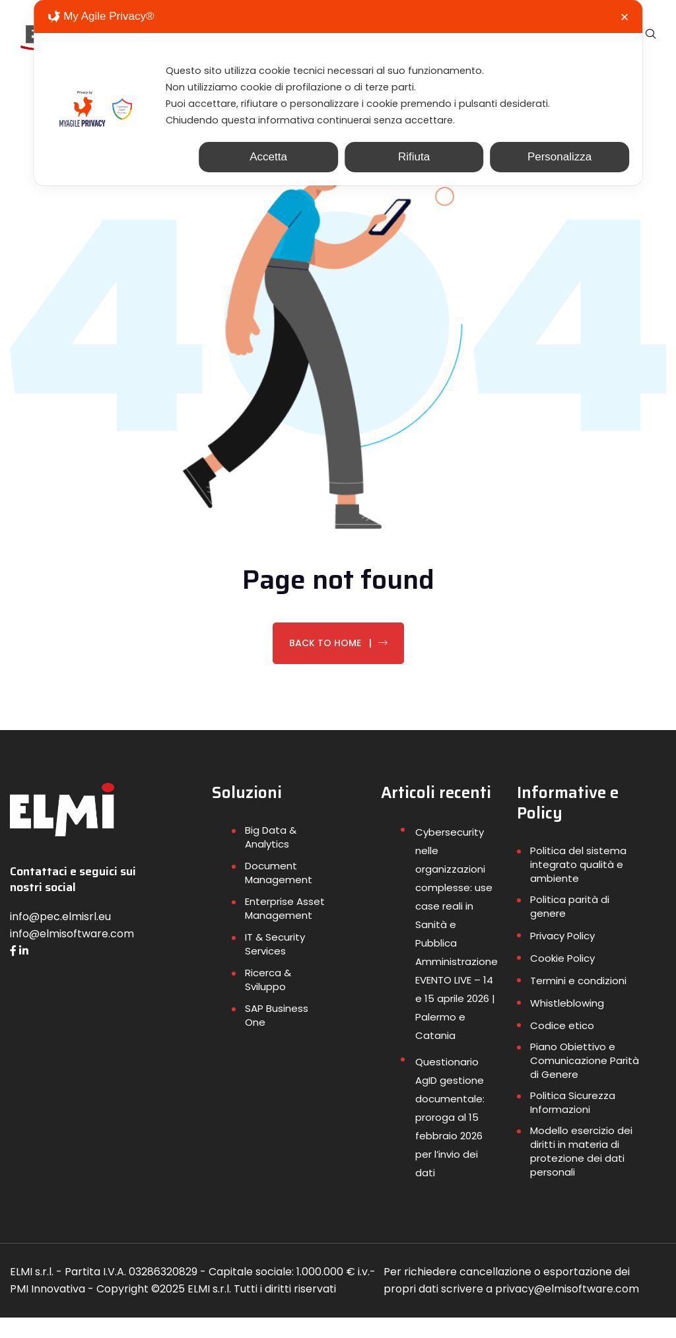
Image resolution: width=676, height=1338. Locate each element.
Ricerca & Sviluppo (268, 1000)
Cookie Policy (562, 979)
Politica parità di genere (569, 927)
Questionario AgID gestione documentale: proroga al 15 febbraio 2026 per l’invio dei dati (450, 1137)
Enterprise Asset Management (285, 929)
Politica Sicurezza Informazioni (572, 1123)
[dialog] (338, 99)
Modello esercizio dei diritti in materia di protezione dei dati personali (581, 1171)
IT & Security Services (275, 964)
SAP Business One (276, 1036)
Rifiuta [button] (414, 170)
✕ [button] (624, 17)
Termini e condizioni (578, 1001)
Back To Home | (338, 662)
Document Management (278, 893)
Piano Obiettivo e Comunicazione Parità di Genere (584, 1081)
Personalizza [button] (559, 170)
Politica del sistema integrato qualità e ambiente (578, 885)
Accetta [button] (268, 170)
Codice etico (562, 1046)
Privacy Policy (562, 956)
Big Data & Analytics (270, 857)
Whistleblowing (567, 1023)
